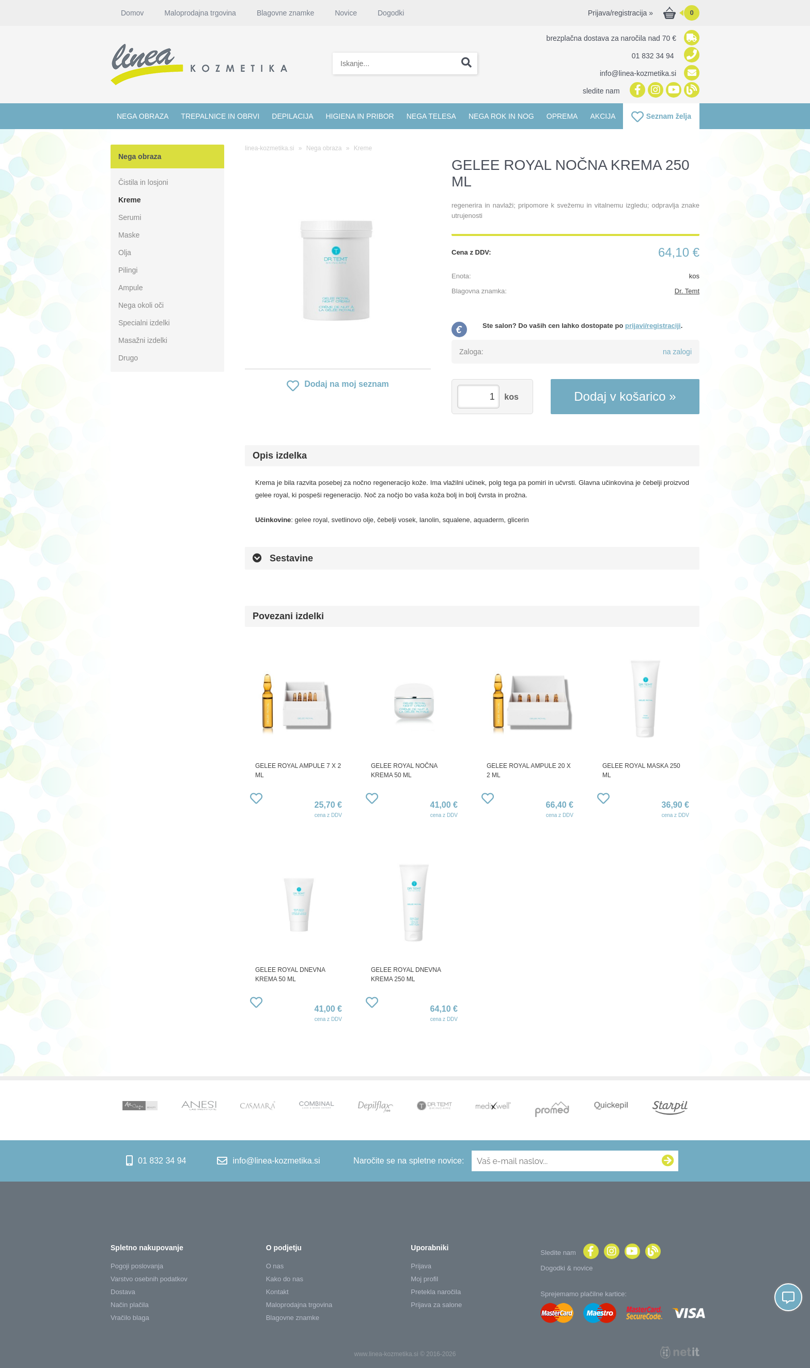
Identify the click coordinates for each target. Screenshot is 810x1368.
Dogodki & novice (566, 1268)
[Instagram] (654, 90)
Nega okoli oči (141, 305)
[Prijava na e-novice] (668, 1161)
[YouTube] (672, 90)
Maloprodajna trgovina (200, 13)
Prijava (421, 1266)
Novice (346, 13)
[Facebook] (636, 90)
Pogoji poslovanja (137, 1266)
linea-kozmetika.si (269, 148)
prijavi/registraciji (653, 325)
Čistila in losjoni (143, 182)
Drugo (128, 358)
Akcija (602, 116)
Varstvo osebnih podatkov (149, 1279)
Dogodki (391, 13)
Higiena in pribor (359, 116)
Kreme (129, 200)
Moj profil (424, 1279)
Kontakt (277, 1292)
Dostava (123, 1292)
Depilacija (292, 116)
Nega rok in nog (501, 116)
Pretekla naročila (436, 1292)
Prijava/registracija (620, 13)
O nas (275, 1266)
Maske (128, 235)
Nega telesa (431, 116)
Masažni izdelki (142, 340)
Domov (132, 13)
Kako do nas (284, 1279)
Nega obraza (142, 116)
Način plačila (130, 1305)
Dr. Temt (687, 291)
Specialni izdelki (144, 323)
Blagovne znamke (285, 13)
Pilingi (127, 270)
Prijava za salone (436, 1305)
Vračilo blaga (130, 1318)
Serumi (129, 217)
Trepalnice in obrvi (220, 116)
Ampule (130, 288)
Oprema (562, 116)
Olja (124, 252)
